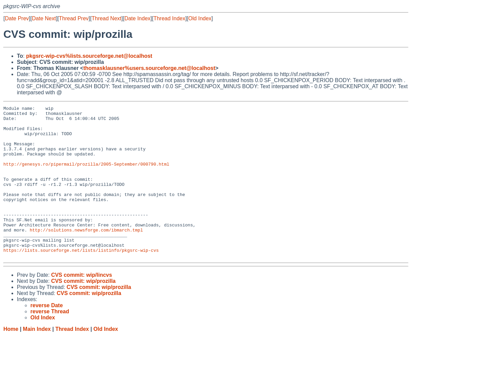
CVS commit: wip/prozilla (83, 311)
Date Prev (17, 18)
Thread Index (169, 18)
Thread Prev (74, 18)
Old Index (199, 18)
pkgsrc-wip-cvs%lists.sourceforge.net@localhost (89, 56)
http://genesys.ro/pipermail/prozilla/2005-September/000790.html (86, 176)
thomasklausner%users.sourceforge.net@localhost (149, 68)
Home (10, 359)
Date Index (137, 18)
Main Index (37, 359)
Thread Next (106, 18)
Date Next (44, 18)
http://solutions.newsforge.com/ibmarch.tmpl (86, 255)
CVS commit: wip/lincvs (81, 305)
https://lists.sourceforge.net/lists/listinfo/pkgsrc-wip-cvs (81, 279)
